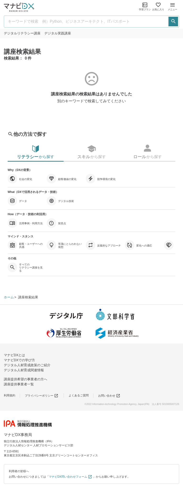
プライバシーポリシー (41, 396)
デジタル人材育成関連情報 (24, 370)
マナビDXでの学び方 (19, 360)
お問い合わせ (109, 396)
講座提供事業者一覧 (19, 384)
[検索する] (173, 21)
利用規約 (9, 395)
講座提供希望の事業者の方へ (25, 379)
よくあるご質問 (79, 395)
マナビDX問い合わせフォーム (70, 476)
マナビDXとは (14, 355)
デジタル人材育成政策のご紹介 (27, 365)
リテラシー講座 (22, 33)
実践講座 (57, 33)
